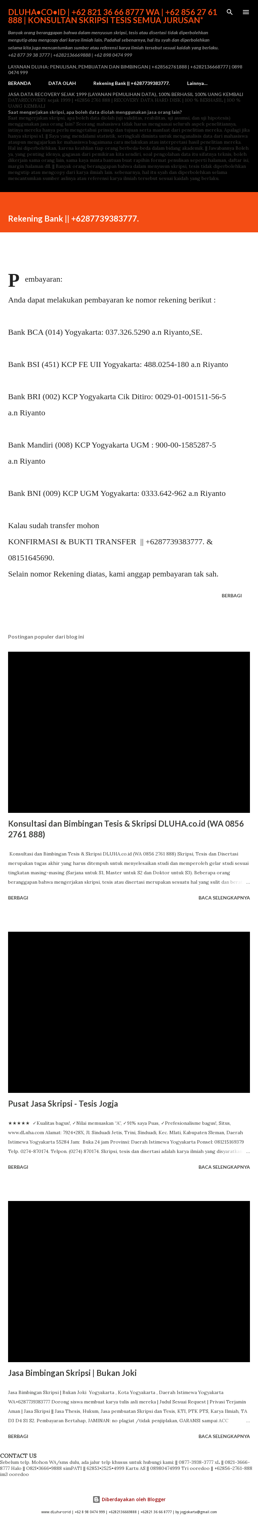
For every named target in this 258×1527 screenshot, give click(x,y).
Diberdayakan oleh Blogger (129, 1499)
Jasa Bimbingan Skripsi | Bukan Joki (72, 1373)
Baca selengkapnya (224, 897)
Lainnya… (197, 83)
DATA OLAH (62, 83)
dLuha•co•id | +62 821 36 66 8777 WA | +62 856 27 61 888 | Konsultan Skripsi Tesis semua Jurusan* (112, 16)
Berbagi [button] (232, 595)
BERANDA (19, 83)
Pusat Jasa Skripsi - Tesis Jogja (63, 1103)
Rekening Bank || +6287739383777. (131, 83)
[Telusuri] (230, 12)
